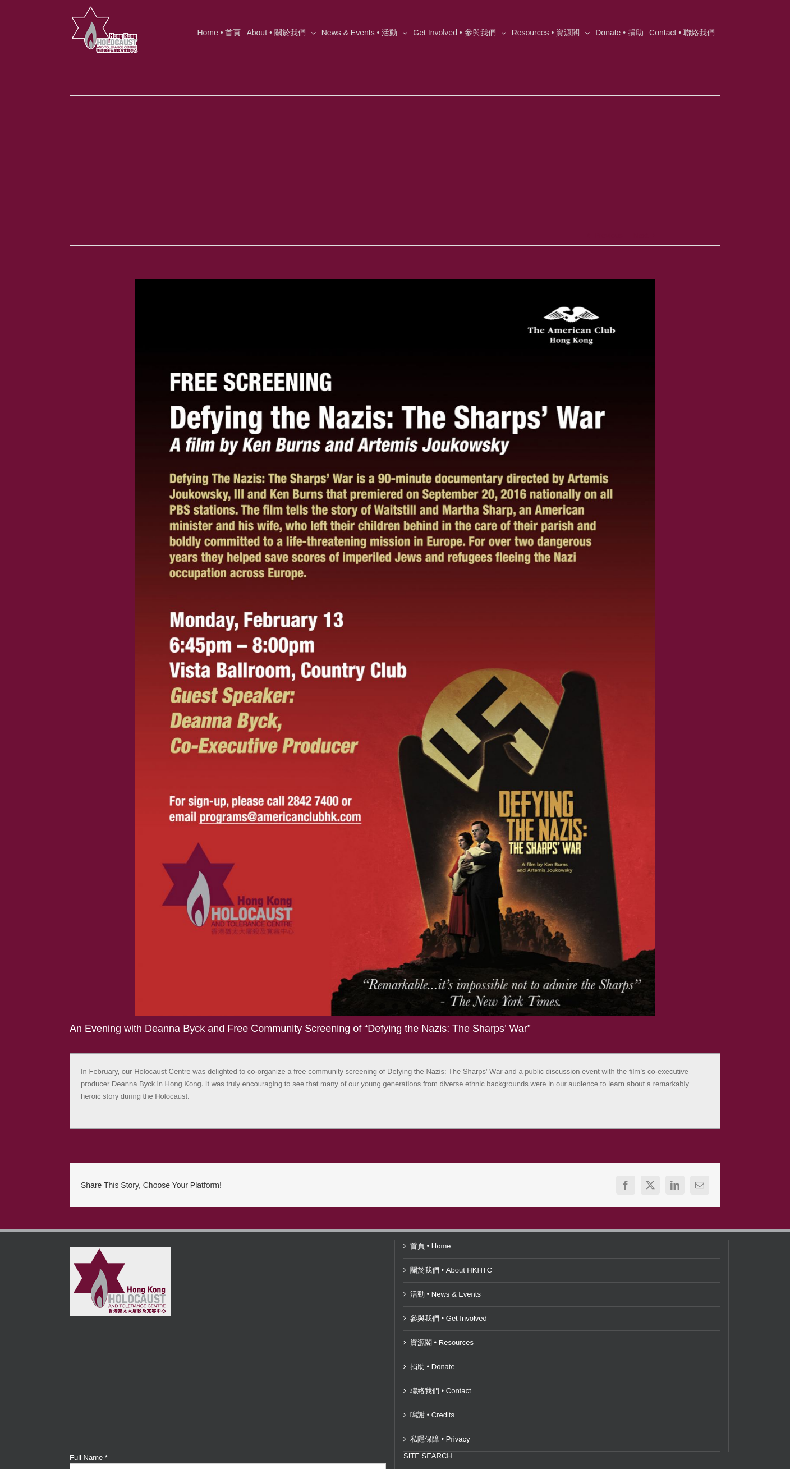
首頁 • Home (430, 1246)
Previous (608, 235)
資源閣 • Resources (442, 1342)
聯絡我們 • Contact (440, 1391)
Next (640, 235)
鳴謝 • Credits (432, 1415)
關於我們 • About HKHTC (451, 1270)
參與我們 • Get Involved (448, 1318)
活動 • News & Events (445, 1294)
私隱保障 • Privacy (440, 1439)
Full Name (89, 1457)
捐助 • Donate (432, 1366)
